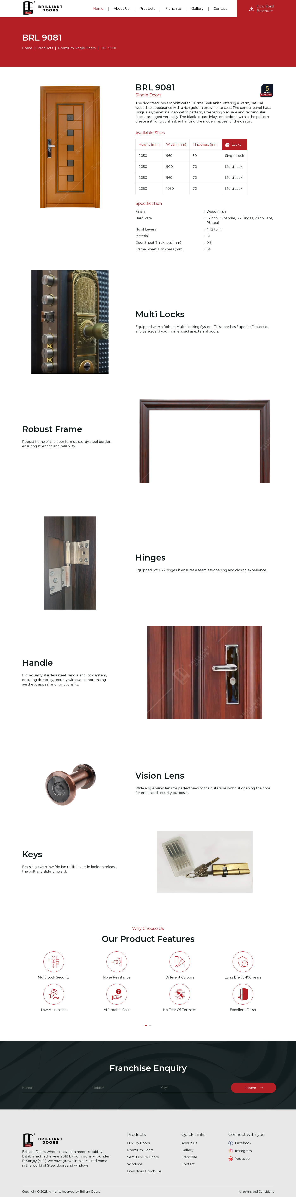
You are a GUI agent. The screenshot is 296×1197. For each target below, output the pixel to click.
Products (45, 48)
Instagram (240, 1151)
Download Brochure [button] (144, 1171)
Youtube (239, 1158)
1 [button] (146, 1025)
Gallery (187, 1150)
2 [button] (150, 1025)
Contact (188, 1164)
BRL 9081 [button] (108, 48)
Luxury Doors (138, 1143)
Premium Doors (140, 1150)
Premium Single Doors (76, 48)
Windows (134, 1164)
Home (27, 48)
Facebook (239, 1143)
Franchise (173, 9)
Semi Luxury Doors (143, 1157)
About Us (189, 1143)
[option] (53, 979)
